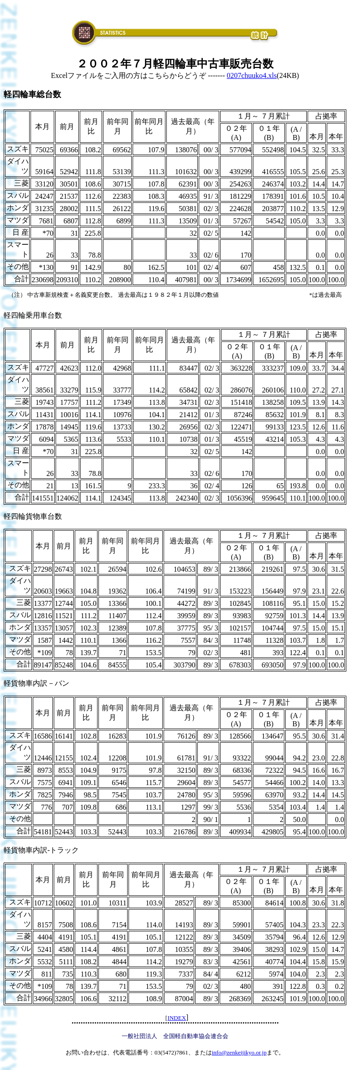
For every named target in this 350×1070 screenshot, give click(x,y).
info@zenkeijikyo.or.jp (239, 1052)
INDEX (177, 1017)
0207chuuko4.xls (252, 75)
